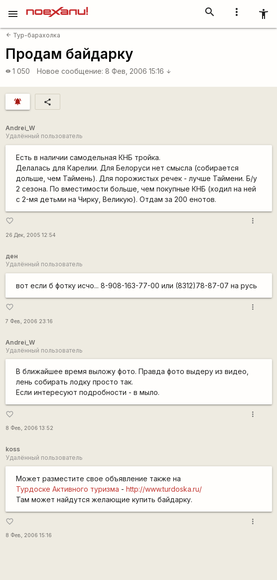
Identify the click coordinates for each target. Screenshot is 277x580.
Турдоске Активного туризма (67, 489)
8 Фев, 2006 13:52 (29, 428)
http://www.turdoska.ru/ (164, 489)
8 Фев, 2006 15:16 (138, 71)
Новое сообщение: (70, 71)
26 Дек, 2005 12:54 (30, 235)
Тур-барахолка (33, 35)
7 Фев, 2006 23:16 (29, 321)
